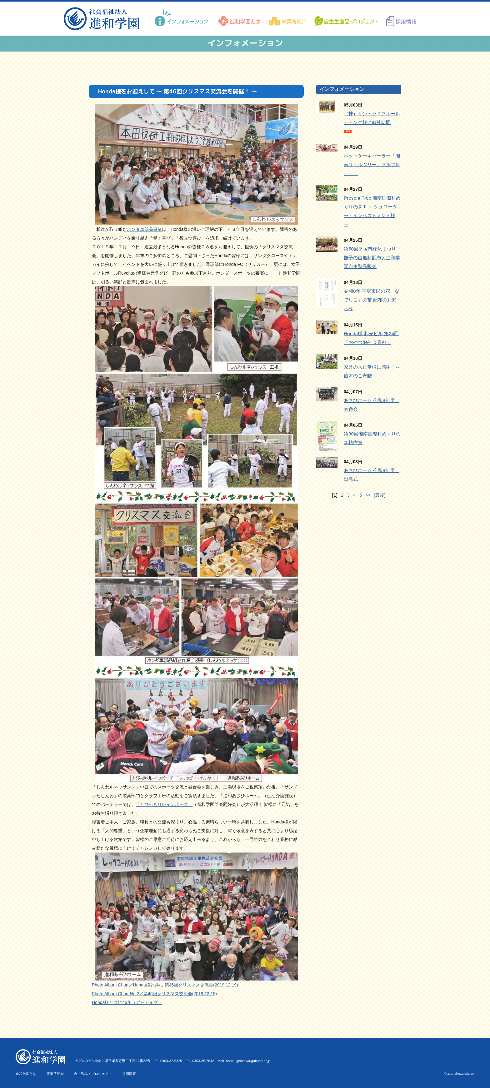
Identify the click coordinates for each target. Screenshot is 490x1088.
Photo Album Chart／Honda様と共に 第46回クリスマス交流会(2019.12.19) (165, 984)
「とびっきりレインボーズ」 (164, 804)
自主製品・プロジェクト (93, 1074)
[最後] (379, 495)
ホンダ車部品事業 (144, 229)
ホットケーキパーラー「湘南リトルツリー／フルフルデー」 (372, 164)
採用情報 (129, 1074)
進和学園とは (26, 1074)
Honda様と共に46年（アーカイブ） (127, 1002)
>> (368, 495)
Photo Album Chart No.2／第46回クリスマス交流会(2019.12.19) (154, 993)
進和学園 (103, 19)
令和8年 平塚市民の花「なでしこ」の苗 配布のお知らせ (371, 299)
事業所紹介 (55, 1074)
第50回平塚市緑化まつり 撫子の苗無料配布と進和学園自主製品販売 (372, 257)
